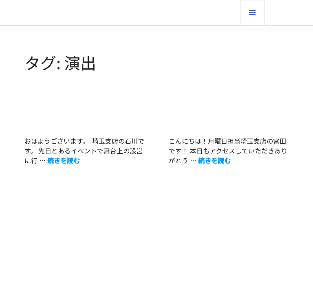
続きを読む (63, 160)
